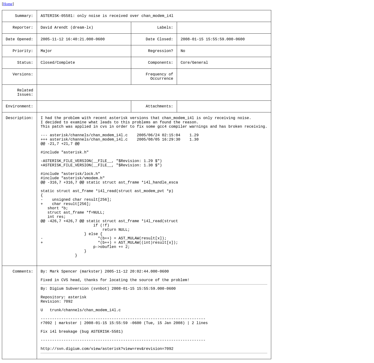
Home (7, 4)
